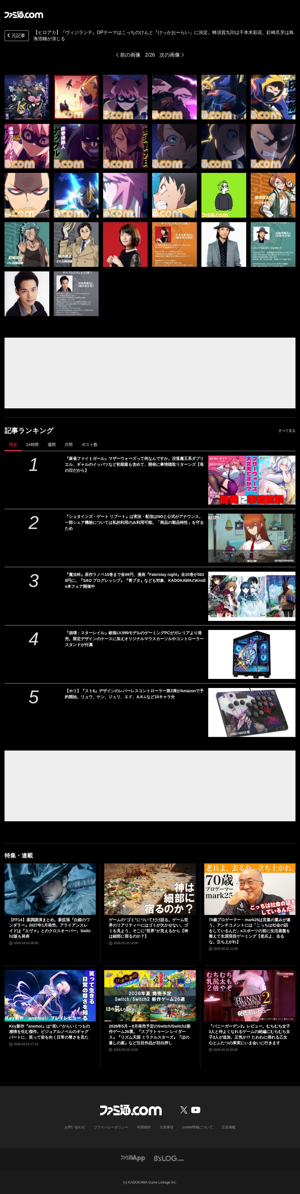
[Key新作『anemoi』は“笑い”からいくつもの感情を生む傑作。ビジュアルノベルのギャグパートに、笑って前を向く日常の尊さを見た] (50, 995)
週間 (52, 444)
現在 (13, 444)
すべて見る (286, 431)
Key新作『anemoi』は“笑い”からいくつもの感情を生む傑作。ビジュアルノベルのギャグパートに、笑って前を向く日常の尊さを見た (49, 1031)
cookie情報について (197, 1127)
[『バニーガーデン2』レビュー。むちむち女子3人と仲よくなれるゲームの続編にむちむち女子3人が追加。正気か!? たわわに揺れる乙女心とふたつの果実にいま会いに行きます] (249, 995)
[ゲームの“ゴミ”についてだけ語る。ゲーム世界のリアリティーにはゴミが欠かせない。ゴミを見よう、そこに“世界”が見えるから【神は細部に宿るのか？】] (149, 889)
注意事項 (166, 1127)
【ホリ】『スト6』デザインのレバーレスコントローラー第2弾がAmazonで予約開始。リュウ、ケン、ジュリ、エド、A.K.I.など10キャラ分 (134, 694)
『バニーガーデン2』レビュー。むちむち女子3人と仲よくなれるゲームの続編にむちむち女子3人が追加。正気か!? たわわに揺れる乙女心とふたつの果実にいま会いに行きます (249, 1034)
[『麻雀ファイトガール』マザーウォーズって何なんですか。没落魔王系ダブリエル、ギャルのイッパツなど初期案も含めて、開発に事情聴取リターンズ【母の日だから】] (251, 480)
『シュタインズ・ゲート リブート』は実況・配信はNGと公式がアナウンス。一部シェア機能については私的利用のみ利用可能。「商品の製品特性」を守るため (134, 522)
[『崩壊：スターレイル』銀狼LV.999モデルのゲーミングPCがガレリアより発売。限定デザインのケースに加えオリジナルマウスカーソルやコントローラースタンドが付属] (251, 654)
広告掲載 (228, 1127)
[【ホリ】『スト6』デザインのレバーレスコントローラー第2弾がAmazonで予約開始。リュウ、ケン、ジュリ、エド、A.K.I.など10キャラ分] (251, 712)
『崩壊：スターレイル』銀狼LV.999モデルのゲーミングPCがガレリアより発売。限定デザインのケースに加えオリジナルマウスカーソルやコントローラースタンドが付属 (134, 639)
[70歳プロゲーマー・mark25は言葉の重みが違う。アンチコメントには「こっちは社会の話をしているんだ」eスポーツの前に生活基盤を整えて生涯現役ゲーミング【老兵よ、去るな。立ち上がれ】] (249, 889)
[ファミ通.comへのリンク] (24, 14)
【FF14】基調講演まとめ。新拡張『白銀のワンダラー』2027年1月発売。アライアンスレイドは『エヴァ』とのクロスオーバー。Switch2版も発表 (50, 928)
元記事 (15, 36)
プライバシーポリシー (111, 1127)
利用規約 (144, 1127)
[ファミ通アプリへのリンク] (133, 1158)
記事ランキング (29, 430)
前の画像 (130, 55)
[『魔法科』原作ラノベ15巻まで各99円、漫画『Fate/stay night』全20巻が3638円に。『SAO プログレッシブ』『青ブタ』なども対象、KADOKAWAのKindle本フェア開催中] (251, 596)
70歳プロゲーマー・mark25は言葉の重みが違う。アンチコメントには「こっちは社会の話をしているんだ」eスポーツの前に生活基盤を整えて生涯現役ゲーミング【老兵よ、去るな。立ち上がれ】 (250, 931)
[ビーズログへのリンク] (169, 1158)
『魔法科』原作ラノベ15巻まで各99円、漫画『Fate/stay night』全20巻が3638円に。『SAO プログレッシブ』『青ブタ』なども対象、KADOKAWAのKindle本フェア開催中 (135, 580)
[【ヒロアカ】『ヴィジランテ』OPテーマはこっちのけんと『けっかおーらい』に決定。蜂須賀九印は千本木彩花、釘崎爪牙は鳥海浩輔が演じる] (27, 97)
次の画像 (169, 55)
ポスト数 (89, 444)
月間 (69, 444)
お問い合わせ (75, 1127)
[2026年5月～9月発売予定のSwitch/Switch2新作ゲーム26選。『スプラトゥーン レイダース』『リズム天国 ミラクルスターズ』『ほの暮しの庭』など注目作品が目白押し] (149, 995)
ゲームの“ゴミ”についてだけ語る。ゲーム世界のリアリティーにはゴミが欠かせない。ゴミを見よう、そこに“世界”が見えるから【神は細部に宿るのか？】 (148, 928)
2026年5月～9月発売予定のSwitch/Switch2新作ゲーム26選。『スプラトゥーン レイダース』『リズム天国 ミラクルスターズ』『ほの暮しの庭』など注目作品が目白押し (150, 1034)
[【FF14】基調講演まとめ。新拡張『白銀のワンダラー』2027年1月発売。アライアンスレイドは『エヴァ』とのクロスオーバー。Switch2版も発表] (50, 889)
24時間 (32, 444)
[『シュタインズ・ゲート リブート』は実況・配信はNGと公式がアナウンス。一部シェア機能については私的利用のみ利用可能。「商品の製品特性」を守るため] (251, 538)
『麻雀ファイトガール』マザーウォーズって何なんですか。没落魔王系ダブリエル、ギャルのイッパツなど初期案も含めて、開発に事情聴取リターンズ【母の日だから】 (134, 464)
